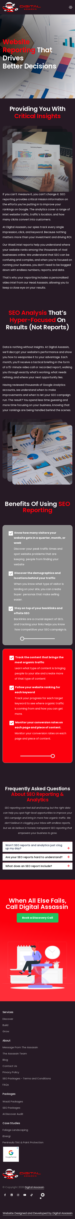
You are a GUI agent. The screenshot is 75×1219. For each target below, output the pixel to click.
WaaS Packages (13, 1101)
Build (5, 1025)
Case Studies (11, 1123)
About (6, 1040)
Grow (6, 1031)
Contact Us (10, 1066)
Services (8, 1012)
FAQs (6, 1084)
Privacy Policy (11, 1072)
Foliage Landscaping (15, 1130)
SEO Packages (11, 1107)
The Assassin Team (15, 1053)
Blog (5, 1060)
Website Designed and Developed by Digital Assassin (37, 1213)
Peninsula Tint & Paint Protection (23, 1142)
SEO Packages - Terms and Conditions (27, 1078)
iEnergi (6, 1136)
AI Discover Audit (13, 1114)
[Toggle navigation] (70, 7)
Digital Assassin (34, 1187)
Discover (8, 1019)
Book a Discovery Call (37, 918)
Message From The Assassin (20, 1047)
